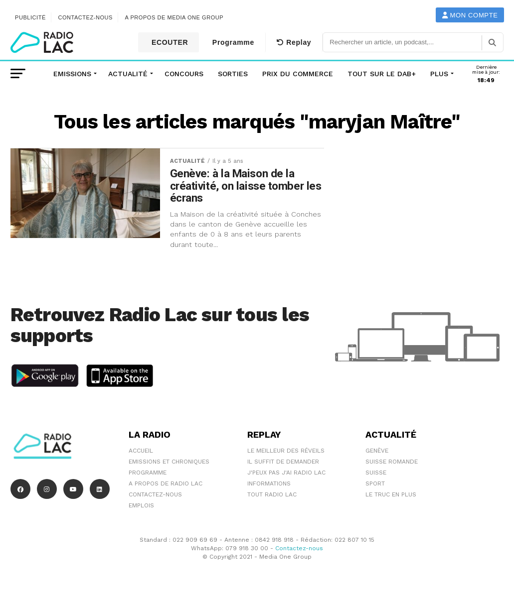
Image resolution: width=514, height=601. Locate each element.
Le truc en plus (390, 494)
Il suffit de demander (283, 461)
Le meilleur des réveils (286, 450)
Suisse (375, 472)
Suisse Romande (391, 461)
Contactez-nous (85, 17)
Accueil (141, 450)
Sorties (233, 74)
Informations (269, 483)
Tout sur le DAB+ (381, 74)
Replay (294, 42)
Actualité (128, 74)
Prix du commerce (297, 74)
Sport (375, 483)
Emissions (72, 74)
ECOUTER (168, 42)
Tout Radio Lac (272, 494)
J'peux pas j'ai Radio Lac (286, 472)
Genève (376, 450)
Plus (439, 74)
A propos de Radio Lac (165, 483)
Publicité (30, 17)
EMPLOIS (141, 505)
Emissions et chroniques (169, 461)
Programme (232, 42)
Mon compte (470, 15)
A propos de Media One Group (174, 17)
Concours (184, 74)
